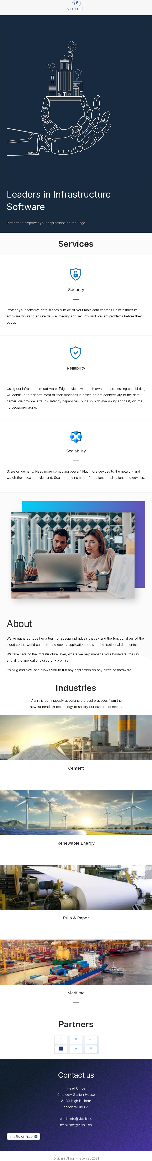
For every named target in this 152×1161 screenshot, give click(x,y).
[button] (23, 1136)
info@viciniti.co (80, 1119)
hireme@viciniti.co (78, 1125)
